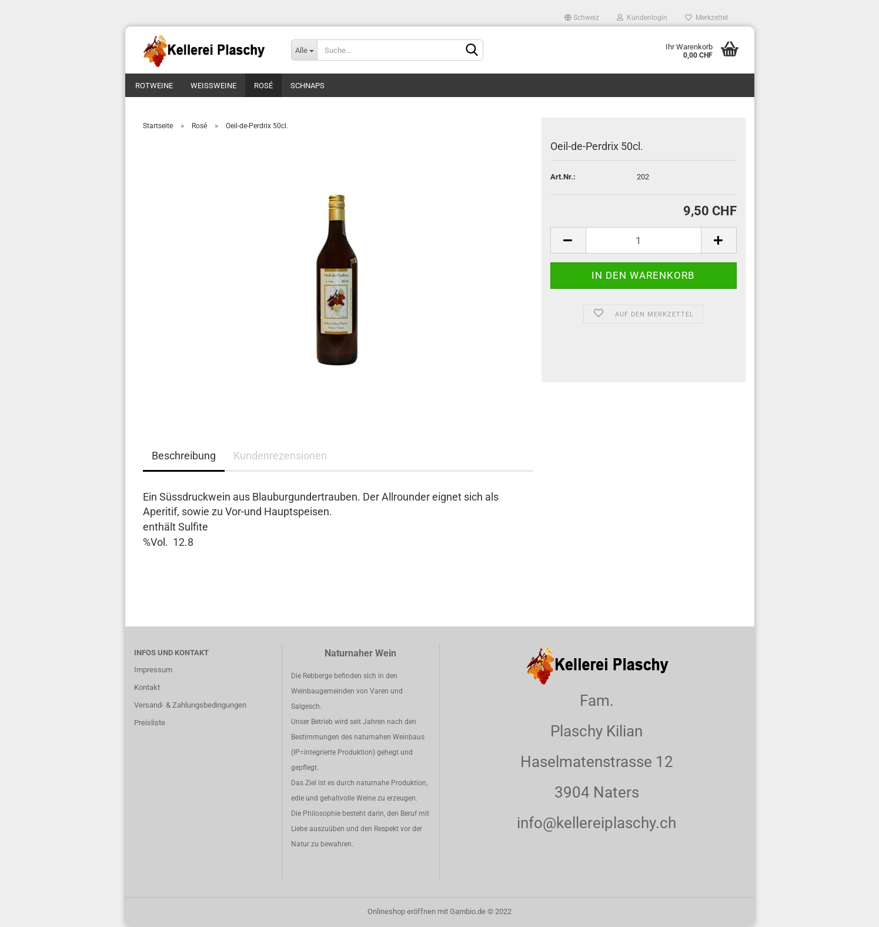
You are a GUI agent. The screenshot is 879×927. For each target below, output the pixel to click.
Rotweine (154, 85)
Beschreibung (184, 455)
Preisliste (149, 722)
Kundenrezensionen (280, 455)
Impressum (153, 669)
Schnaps (307, 85)
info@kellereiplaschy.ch (596, 823)
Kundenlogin (642, 18)
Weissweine (213, 85)
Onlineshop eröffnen (401, 911)
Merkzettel (706, 18)
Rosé (263, 85)
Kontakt (147, 687)
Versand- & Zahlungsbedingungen (190, 705)
